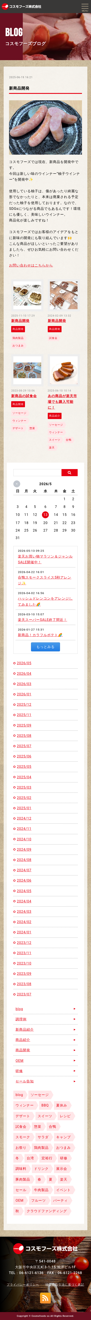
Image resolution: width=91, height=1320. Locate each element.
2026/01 (24, 694)
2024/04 (24, 901)
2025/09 (24, 725)
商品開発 (22, 1050)
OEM (19, 1061)
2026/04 (24, 674)
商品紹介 (22, 1040)
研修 (19, 1071)
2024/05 (24, 891)
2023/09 (24, 974)
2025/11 (24, 715)
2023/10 (24, 963)
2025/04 (24, 777)
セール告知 (24, 1081)
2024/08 (24, 860)
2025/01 (24, 808)
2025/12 (24, 705)
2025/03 (24, 787)
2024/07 (24, 870)
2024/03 (24, 912)
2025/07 (24, 746)
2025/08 (24, 736)
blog (19, 1009)
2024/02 (24, 922)
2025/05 (24, 767)
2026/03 (24, 684)
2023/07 (24, 994)
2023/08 (24, 984)
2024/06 (24, 880)
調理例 (20, 1019)
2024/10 (24, 839)
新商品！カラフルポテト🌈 (40, 635)
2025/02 (24, 798)
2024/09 (24, 849)
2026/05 (24, 663)
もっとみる (45, 647)
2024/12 (24, 818)
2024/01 (24, 932)
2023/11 (24, 953)
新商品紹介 (24, 1029)
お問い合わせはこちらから (31, 265)
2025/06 (24, 756)
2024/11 (24, 829)
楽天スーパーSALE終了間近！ (42, 620)
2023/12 (24, 943)
